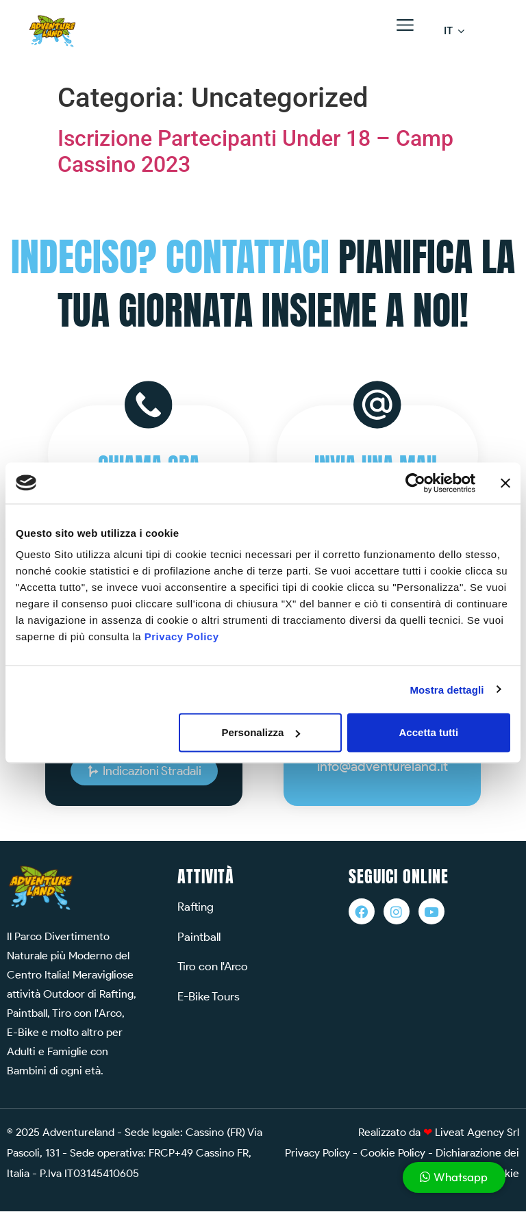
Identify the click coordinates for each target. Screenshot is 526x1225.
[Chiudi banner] (505, 483)
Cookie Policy (392, 1152)
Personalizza (260, 732)
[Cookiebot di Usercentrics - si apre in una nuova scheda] (415, 482)
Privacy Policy (182, 636)
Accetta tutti (429, 732)
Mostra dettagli (447, 689)
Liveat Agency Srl (477, 1132)
